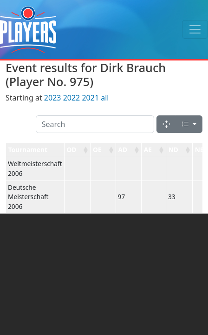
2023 (52, 98)
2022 (71, 98)
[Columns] (189, 124)
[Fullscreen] (166, 124)
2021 (90, 98)
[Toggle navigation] (195, 29)
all (105, 98)
